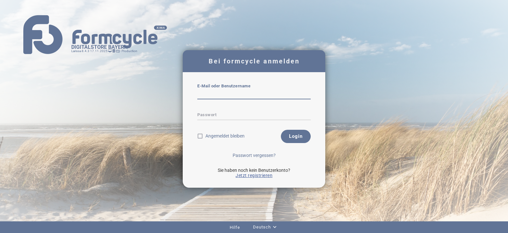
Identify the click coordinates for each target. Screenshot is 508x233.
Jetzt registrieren (254, 175)
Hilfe (235, 227)
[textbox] (254, 94)
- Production (128, 51)
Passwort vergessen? (254, 155)
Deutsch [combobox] (262, 227)
